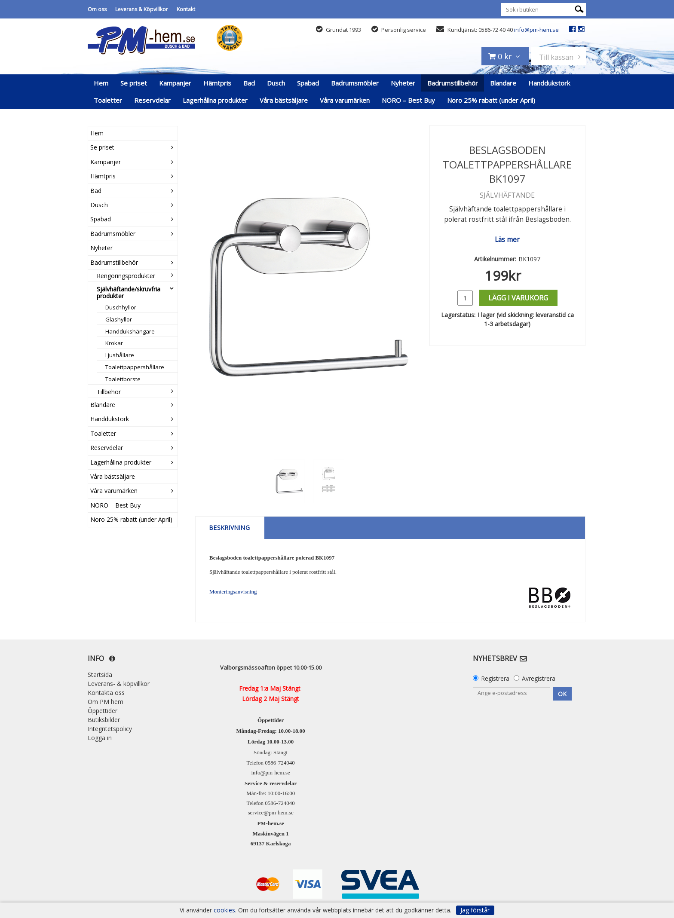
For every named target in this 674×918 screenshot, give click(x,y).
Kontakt (186, 9)
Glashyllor (118, 319)
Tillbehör (109, 392)
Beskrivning (229, 527)
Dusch (276, 83)
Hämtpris (217, 83)
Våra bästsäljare (284, 100)
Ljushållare (119, 355)
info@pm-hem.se (536, 30)
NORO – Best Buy (408, 100)
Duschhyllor (120, 307)
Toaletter (108, 100)
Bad (249, 83)
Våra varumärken (345, 100)
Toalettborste (123, 379)
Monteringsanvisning (233, 591)
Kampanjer (175, 83)
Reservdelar (152, 100)
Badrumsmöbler (355, 83)
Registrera (495, 678)
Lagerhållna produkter (215, 100)
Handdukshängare (130, 331)
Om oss (97, 9)
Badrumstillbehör (452, 83)
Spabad (308, 83)
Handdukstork (549, 83)
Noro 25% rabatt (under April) (491, 100)
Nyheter (403, 83)
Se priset (133, 83)
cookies (224, 910)
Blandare (503, 83)
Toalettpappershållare (134, 367)
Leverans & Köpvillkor (141, 9)
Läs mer (507, 239)
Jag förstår (475, 910)
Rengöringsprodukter (126, 276)
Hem (101, 83)
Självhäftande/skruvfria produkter (128, 292)
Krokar (114, 343)
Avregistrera (538, 678)
